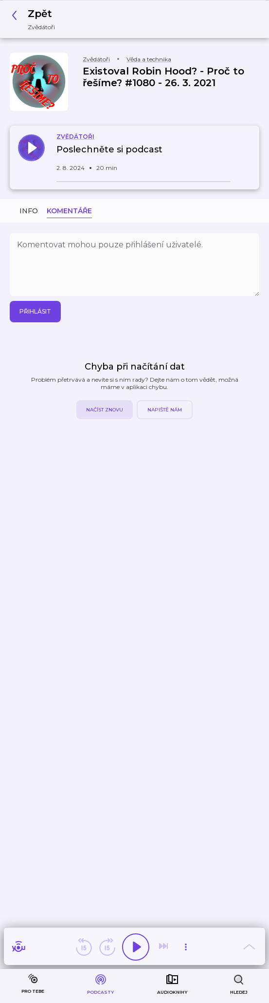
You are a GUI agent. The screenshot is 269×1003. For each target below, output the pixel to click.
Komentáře (69, 210)
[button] (36, 19)
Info (28, 210)
